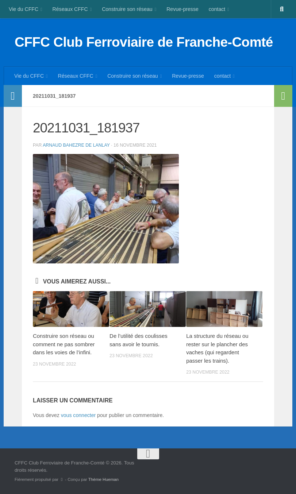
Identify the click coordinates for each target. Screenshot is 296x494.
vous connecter (78, 415)
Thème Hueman (103, 479)
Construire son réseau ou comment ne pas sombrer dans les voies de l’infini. (64, 344)
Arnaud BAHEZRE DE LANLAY (76, 145)
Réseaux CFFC (70, 9)
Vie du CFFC (23, 9)
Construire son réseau (127, 9)
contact (217, 9)
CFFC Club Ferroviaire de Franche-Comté (144, 42)
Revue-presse (182, 9)
